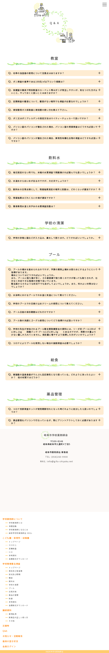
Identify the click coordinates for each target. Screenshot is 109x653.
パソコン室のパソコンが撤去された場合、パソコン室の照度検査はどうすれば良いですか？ (54, 128)
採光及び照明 (15, 574)
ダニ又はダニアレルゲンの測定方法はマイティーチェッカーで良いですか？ (50, 118)
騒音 (11, 578)
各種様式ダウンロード (18, 559)
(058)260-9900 (59, 456)
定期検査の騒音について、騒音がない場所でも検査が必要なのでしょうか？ (51, 101)
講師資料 (7, 610)
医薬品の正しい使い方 (18, 617)
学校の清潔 (14, 584)
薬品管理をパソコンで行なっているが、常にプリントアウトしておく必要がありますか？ (54, 422)
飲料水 (12, 581)
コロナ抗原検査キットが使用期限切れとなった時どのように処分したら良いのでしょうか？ (54, 410)
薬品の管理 (14, 595)
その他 (12, 621)
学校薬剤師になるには (18, 529)
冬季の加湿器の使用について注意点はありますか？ (38, 73)
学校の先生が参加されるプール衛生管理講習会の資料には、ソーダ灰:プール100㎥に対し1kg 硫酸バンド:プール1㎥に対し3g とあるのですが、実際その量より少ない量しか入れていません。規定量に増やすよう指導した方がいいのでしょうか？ (53, 332)
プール (12, 588)
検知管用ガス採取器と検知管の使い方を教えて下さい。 (41, 109)
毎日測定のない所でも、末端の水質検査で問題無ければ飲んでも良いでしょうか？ (54, 172)
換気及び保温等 (15, 571)
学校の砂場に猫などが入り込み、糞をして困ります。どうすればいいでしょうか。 (54, 237)
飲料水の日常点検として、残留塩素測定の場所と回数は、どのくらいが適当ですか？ (55, 189)
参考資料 (13, 555)
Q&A (5, 630)
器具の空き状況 (10, 641)
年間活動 (13, 526)
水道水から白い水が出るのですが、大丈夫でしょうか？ (41, 180)
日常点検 (13, 591)
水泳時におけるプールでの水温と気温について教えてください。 (45, 295)
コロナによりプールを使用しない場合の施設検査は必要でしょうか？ (47, 343)
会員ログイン (9, 646)
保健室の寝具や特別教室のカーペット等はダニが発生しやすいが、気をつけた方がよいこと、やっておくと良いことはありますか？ (54, 91)
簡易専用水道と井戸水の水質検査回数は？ (34, 206)
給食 (11, 598)
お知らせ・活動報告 (13, 636)
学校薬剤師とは (15, 522)
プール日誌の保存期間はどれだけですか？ (34, 312)
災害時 (6, 625)
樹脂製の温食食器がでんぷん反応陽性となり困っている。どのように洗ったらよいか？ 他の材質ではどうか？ (53, 376)
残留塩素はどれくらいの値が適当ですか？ (34, 197)
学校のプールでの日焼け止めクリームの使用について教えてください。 (48, 303)
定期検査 (13, 548)
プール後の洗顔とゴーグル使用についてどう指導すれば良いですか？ (47, 320)
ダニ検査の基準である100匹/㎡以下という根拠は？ (39, 81)
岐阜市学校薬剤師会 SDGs (20, 533)
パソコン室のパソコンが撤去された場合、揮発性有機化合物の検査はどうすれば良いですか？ (54, 139)
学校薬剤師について (13, 519)
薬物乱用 (13, 614)
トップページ (15, 541)
